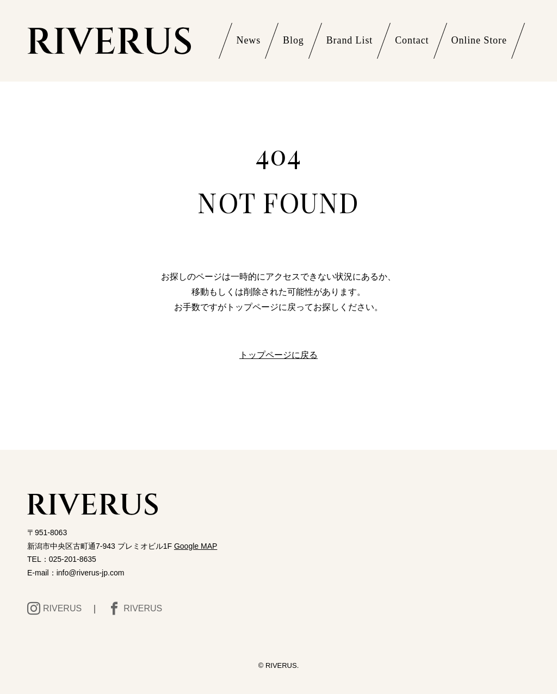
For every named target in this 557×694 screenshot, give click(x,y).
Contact (412, 40)
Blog (293, 40)
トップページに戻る (278, 355)
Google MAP (195, 546)
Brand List (349, 40)
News (249, 40)
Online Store (479, 40)
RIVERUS (54, 608)
